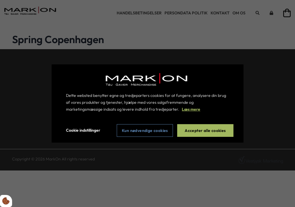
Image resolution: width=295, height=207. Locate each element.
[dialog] (147, 103)
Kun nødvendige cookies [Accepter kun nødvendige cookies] (145, 130)
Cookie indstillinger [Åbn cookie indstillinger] (83, 130)
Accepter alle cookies (205, 130)
